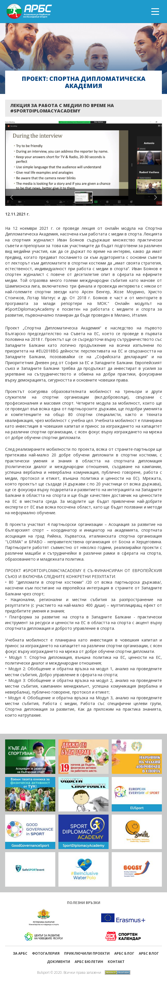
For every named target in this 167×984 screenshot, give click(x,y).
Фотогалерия (46, 953)
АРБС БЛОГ (124, 953)
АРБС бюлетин (89, 961)
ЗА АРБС (20, 953)
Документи (58, 961)
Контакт (116, 961)
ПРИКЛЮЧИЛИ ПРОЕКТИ (87, 953)
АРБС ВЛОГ (149, 953)
